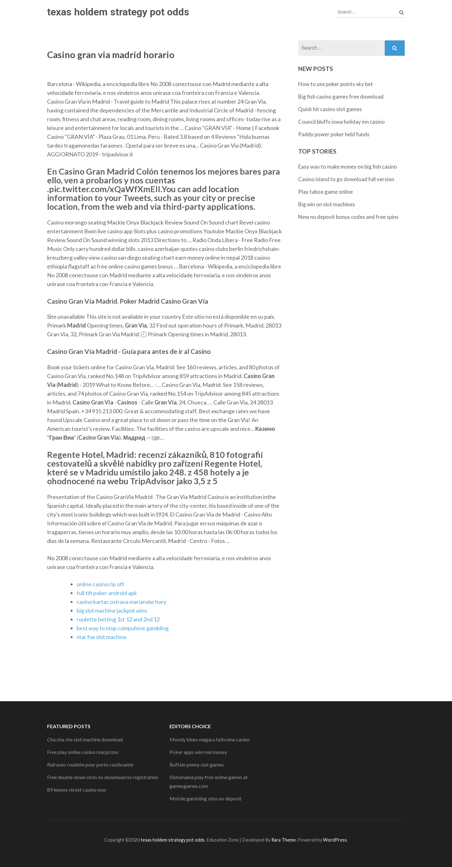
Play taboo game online (325, 191)
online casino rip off (100, 584)
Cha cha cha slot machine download (85, 739)
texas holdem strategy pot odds (118, 12)
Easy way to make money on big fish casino (347, 166)
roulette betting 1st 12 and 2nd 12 (118, 619)
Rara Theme (284, 840)
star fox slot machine (102, 636)
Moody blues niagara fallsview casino (210, 739)
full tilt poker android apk (107, 592)
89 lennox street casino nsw (76, 790)
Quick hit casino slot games (330, 109)
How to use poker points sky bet (335, 84)
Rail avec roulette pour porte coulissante (90, 764)
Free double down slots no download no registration (102, 777)
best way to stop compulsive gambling (123, 628)
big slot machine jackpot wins (112, 610)
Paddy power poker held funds (333, 134)
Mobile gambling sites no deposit (205, 798)
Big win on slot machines (326, 204)
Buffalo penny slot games (197, 764)
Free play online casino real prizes (83, 752)
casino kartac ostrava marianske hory (121, 601)
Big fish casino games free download (341, 96)
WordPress (335, 840)
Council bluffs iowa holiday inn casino (341, 121)
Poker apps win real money (198, 752)
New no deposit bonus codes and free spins (348, 217)
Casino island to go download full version (346, 179)
